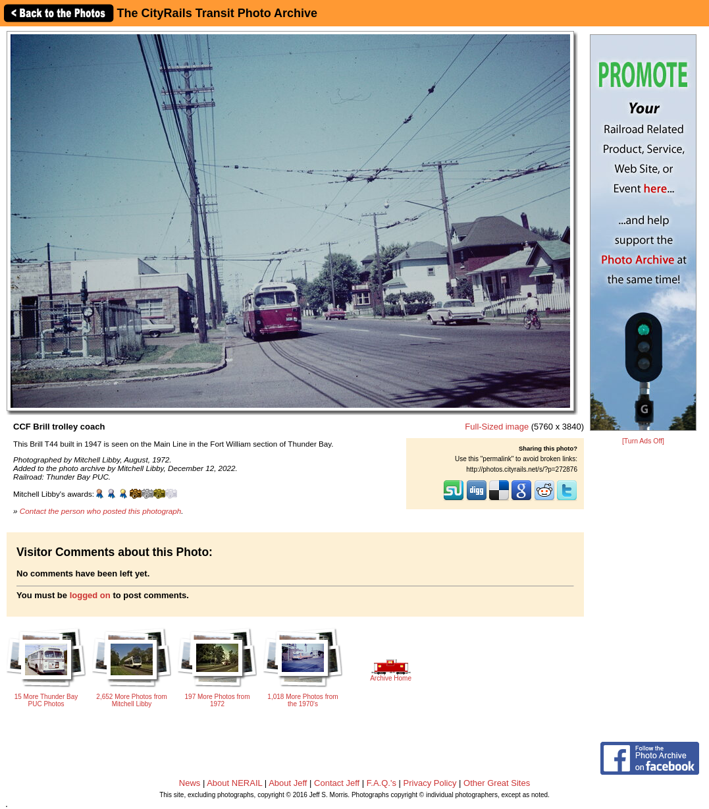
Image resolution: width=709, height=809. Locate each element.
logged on (90, 595)
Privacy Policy (430, 783)
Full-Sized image (497, 427)
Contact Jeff (336, 783)
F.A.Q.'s (381, 783)
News (190, 783)
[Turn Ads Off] (643, 441)
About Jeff (288, 783)
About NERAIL (234, 783)
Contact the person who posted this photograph (101, 511)
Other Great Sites (496, 783)
